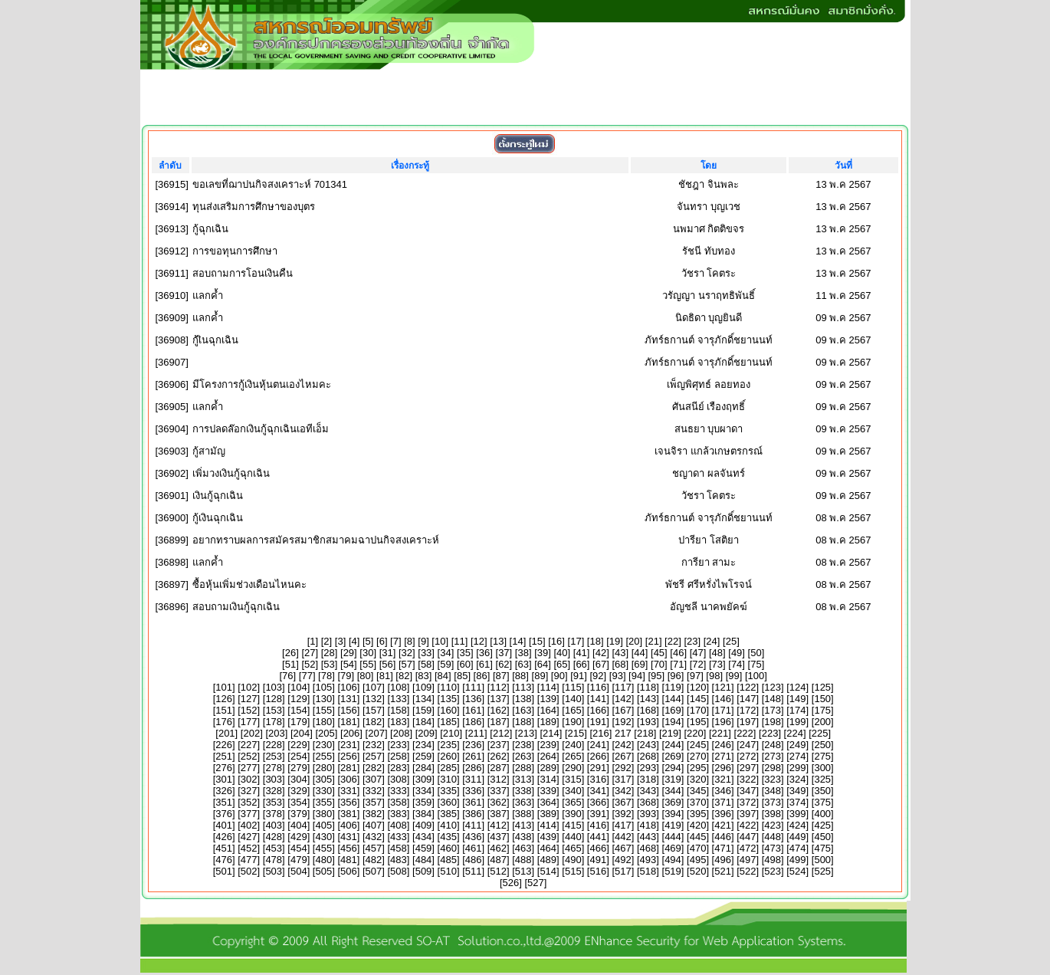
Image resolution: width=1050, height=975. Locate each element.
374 (797, 802)
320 (698, 779)
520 (698, 871)
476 (223, 859)
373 (772, 802)
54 (348, 664)
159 (423, 710)
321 (722, 779)
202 (251, 733)
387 (498, 813)
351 (223, 802)
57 (407, 664)
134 (423, 698)
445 (698, 836)
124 (797, 687)
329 (298, 790)
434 (423, 836)
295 (698, 767)
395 (698, 813)
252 (249, 756)
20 (633, 641)
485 (448, 859)
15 (537, 641)
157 (374, 710)
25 (731, 641)
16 (556, 641)
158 (398, 710)
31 (387, 652)
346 (722, 790)
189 (548, 721)
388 (523, 813)
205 (326, 733)
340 (573, 790)
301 (223, 779)
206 (351, 733)
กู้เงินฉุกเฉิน (217, 518)
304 (298, 779)
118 (648, 687)
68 (620, 664)
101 (223, 687)
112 (498, 687)
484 (423, 859)
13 (498, 641)
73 (717, 664)
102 (249, 687)
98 (714, 675)
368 (648, 802)
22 (673, 641)
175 (822, 710)
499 (797, 859)
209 (426, 733)
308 (398, 779)
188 (523, 721)
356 (348, 802)
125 (822, 687)
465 (573, 848)
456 (348, 848)
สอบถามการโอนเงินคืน (242, 273)
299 (797, 767)
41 (581, 652)
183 (398, 721)
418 (648, 825)
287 (498, 767)
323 (772, 779)
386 (473, 813)
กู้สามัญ (208, 451)
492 (623, 859)
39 (542, 652)
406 (348, 825)
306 (348, 779)
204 (302, 733)
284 (423, 767)
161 (473, 710)
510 (448, 871)
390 (573, 813)
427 (249, 836)
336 (473, 790)
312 (498, 779)
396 (722, 813)
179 (298, 721)
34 (445, 652)
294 (672, 767)
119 (672, 687)
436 (473, 836)
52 (309, 664)
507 (374, 871)
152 (249, 710)
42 (601, 652)
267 (623, 756)
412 (498, 825)
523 (772, 871)
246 (722, 744)
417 (623, 825)
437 (498, 836)
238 (523, 744)
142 (623, 698)
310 (448, 779)
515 (573, 871)
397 (748, 813)
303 (273, 779)
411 (473, 825)
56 (387, 664)
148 (772, 698)
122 (748, 687)
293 (648, 767)
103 (273, 687)
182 (374, 721)
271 (722, 756)
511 (473, 871)
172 (748, 710)
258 (398, 756)
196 (722, 721)
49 (736, 652)
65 (561, 664)
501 (223, 871)
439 (548, 836)
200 (822, 721)
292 (623, 767)
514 (548, 871)
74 (736, 664)
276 (223, 767)
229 (298, 744)
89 (539, 675)
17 (575, 641)
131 (348, 698)
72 (697, 664)
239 (548, 744)
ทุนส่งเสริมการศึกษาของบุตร (253, 206)
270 (698, 756)
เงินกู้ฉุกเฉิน (217, 495)
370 (698, 802)
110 (448, 687)
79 (345, 675)
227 (249, 744)
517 (623, 871)
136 (473, 698)
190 (573, 721)
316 (597, 779)
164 (548, 710)
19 (614, 641)
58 (426, 664)
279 (298, 767)
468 (648, 848)
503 (273, 871)
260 (448, 756)
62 (503, 664)
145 (698, 698)
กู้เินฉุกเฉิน (215, 340)
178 (273, 721)
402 (249, 825)
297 (748, 767)
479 (298, 859)
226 (223, 744)
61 (484, 664)
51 (290, 664)
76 (287, 675)
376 (223, 813)
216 (600, 733)
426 (223, 836)
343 (648, 790)
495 (698, 859)
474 (797, 848)
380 (323, 813)
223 (770, 733)
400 (822, 813)
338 (523, 790)
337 (498, 790)
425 (822, 825)
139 (548, 698)
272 (748, 756)
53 (328, 664)
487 (498, 859)
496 (722, 859)
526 (511, 882)
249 (797, 744)
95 (656, 675)
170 (698, 710)
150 (822, 698)
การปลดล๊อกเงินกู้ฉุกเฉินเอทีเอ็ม (260, 429)
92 (597, 675)
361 (473, 802)
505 (323, 871)
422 (748, 825)
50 (755, 652)
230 (323, 744)
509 (423, 871)
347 (748, 790)
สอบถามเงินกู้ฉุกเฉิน (236, 606)
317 (623, 779)
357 (374, 802)
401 (223, 825)
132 (374, 698)
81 (384, 675)
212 (501, 733)
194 (672, 721)
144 (672, 698)
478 (273, 859)
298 (772, 767)
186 (473, 721)
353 (273, 802)
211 (476, 733)
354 (298, 802)
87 (501, 675)
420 (698, 825)
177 (249, 721)
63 (522, 664)
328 (273, 790)
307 (374, 779)
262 (498, 756)
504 (298, 871)
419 (672, 825)
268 (648, 756)
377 (249, 813)
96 (675, 675)
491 (597, 859)
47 (697, 652)
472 (748, 848)
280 (323, 767)
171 (722, 710)
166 (597, 710)
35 (465, 652)
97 (695, 675)
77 (306, 675)
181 (348, 721)
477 (249, 859)
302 (249, 779)
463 (523, 848)
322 (748, 779)
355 (323, 802)
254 (298, 756)
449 (797, 836)
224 (794, 733)
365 (573, 802)
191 (597, 721)
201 (226, 733)
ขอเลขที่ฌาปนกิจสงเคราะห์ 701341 (269, 184)
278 (273, 767)
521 (722, 871)
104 (298, 687)
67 (601, 664)
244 (672, 744)
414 (548, 825)
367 (623, 802)
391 (597, 813)
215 (576, 733)
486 (473, 859)
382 (374, 813)
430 (323, 836)
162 (498, 710)
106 (348, 687)
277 (249, 767)
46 (678, 652)
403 (273, 825)
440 (573, 836)
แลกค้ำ (207, 295)
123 (772, 687)
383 (398, 813)
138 (523, 698)
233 (398, 744)
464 (548, 848)
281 (348, 767)
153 (273, 710)
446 (722, 836)
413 (523, 825)
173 (772, 710)
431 (348, 836)
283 (398, 767)
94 (637, 675)
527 (535, 882)
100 (756, 675)
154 (298, 710)
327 (249, 790)
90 (558, 675)
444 (672, 836)
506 (348, 871)
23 (692, 641)
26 (290, 652)
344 (672, 790)
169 (672, 710)
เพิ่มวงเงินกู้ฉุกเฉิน (231, 473)
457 (374, 848)
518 (648, 871)
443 (648, 836)
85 (462, 675)
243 (648, 744)
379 (298, 813)
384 (423, 813)
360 (448, 802)
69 (639, 664)
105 (323, 687)
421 (722, 825)
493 (648, 859)
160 (448, 710)
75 (755, 664)
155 (323, 710)
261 (473, 756)
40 (561, 652)
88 (520, 675)
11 (459, 641)
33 (426, 652)
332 (374, 790)
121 (722, 687)
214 (551, 733)
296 (722, 767)
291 (597, 767)
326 (223, 790)
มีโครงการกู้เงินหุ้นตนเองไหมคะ (261, 384)
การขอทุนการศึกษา (234, 251)
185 (448, 721)
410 (448, 825)
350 (822, 790)
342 (623, 790)
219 (670, 733)
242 (623, 744)
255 (323, 756)
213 (525, 733)
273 (772, 756)
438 (523, 836)
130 (323, 698)
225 (820, 733)
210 (451, 733)
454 (298, 848)
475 (822, 848)
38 (522, 652)
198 (772, 721)
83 (423, 675)
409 (423, 825)
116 (597, 687)
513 (523, 871)
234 (423, 744)
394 (672, 813)
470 (698, 848)
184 (423, 721)
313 (523, 779)
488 (523, 859)
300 (822, 767)
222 (745, 733)
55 (368, 664)
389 (548, 813)
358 (398, 802)
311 (473, 779)
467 (623, 848)
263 (523, 756)
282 (374, 767)
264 (548, 756)
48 (717, 652)
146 (722, 698)
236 (473, 744)
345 (698, 790)
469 (672, 848)
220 (695, 733)
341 (597, 790)
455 (323, 848)
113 (523, 687)
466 (597, 848)
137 (498, 698)
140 (573, 698)
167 (623, 710)
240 (573, 744)
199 (797, 721)
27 (309, 652)
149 (797, 698)
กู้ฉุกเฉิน (210, 229)
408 (398, 825)
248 (772, 744)
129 (298, 698)
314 (548, 779)
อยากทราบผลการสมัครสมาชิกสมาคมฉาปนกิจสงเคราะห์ (315, 540)
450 (822, 836)
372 (748, 802)
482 (374, 859)
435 (448, 836)
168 (648, 710)
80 (364, 675)
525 (822, 871)
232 (374, 744)
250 (822, 744)
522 (748, 871)
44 (639, 652)
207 (376, 733)
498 (772, 859)
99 (733, 675)
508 (398, 871)
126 (223, 698)
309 (423, 779)
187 (498, 721)
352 (249, 802)
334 (423, 790)
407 (374, 825)
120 (698, 687)
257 (374, 756)
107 (374, 687)
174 (797, 710)
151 (223, 710)
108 (398, 687)
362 (498, 802)
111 (473, 687)
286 (473, 767)
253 (273, 756)
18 (594, 641)
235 (448, 744)
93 (617, 675)
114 (548, 687)
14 (517, 641)
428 (273, 836)
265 (573, 756)
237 (498, 744)
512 (498, 871)
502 (249, 871)
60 (465, 664)
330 (323, 790)
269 (672, 756)
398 (772, 813)
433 (398, 836)
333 (398, 790)
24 (711, 641)
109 (423, 687)
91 (578, 675)
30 (368, 652)
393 (648, 813)
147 (748, 698)
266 (597, 756)
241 (597, 744)
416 (597, 825)
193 (648, 721)
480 (323, 859)
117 (623, 687)
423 (772, 825)
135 (448, 698)
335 (448, 790)
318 (648, 779)
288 (523, 767)
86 (481, 675)
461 (473, 848)
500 (822, 859)
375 (822, 802)
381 (348, 813)
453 (273, 848)
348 (772, 790)
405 (323, 825)
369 (672, 802)
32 (407, 652)
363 (523, 802)
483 (398, 859)
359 (423, 802)
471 (722, 848)
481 (348, 859)
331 (348, 790)
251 (223, 756)
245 (698, 744)
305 (323, 779)
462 (498, 848)
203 (276, 733)
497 (748, 859)
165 (573, 710)
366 (597, 802)
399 (797, 813)
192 (623, 721)
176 (223, 721)
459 (423, 848)
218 (645, 733)
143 (648, 698)
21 (653, 641)
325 (822, 779)
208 (401, 733)
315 (573, 779)
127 (249, 698)
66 (581, 664)
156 (348, 710)
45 (659, 652)
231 (348, 744)
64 (542, 664)
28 (328, 652)
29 (348, 652)
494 (672, 859)
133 (398, 698)
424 (797, 825)
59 (445, 664)
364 (548, 802)
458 (398, 848)
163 (523, 710)
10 (440, 641)
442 (623, 836)
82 (404, 675)
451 (223, 848)
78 (326, 675)
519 (672, 871)
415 (573, 825)
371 (722, 802)
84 (443, 675)
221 (720, 733)
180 (323, 721)
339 (548, 790)
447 (748, 836)
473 (772, 848)
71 (678, 664)
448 (772, 836)
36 (484, 652)
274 (797, 756)
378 (273, 813)
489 (548, 859)
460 (448, 848)
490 (573, 859)
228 (273, 744)
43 (620, 652)
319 (672, 779)
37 (503, 652)
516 (597, 871)
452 (249, 848)
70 (659, 664)
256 (348, 756)
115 (573, 687)
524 (797, 871)
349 (797, 790)
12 (479, 641)
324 (797, 779)
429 (298, 836)
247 (748, 744)
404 (298, 825)
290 (573, 767)
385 (448, 813)
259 (423, 756)
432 (374, 836)
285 (448, 767)
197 (748, 721)
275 (822, 756)
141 (597, 698)
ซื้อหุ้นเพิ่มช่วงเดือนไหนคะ (249, 584)
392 (623, 813)
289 (548, 767)
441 (597, 836)
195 (698, 721)
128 (273, 698)
